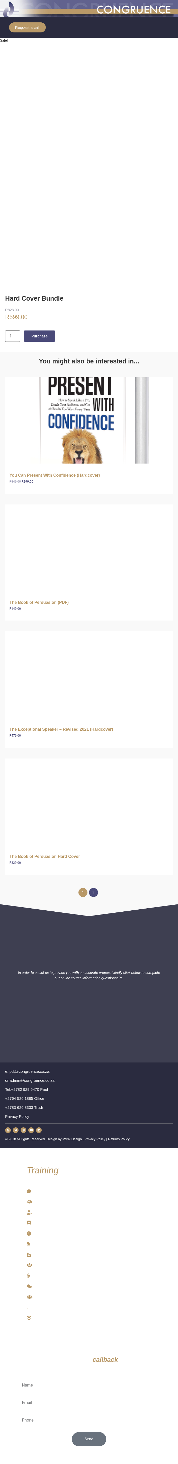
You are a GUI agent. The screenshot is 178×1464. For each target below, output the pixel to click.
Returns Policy (119, 1139)
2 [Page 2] (94, 893)
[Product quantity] (12, 336)
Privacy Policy (94, 1139)
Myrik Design (72, 1139)
